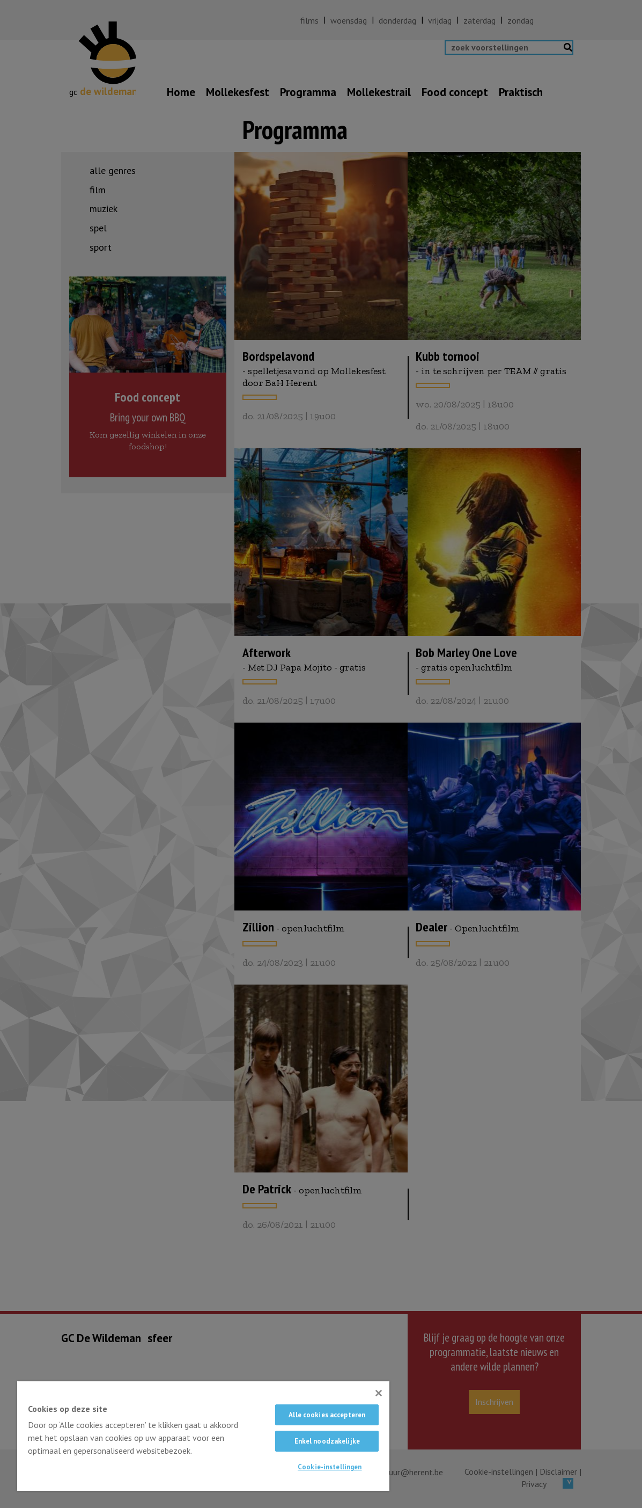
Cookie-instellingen (329, 1466)
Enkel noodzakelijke (327, 1441)
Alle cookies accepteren (327, 1414)
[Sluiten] (378, 1393)
